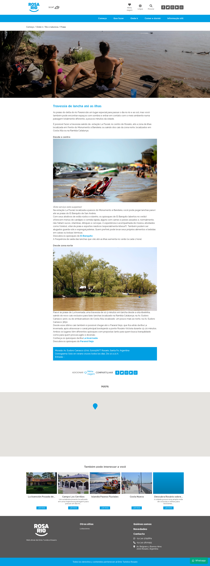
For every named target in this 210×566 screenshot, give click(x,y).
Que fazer (118, 18)
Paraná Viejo (87, 341)
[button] (95, 406)
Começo (102, 18)
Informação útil (175, 18)
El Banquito (86, 236)
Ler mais (41, 508)
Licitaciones (85, 529)
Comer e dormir (153, 18)
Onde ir (134, 18)
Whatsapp (199, 560)
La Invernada (90, 338)
